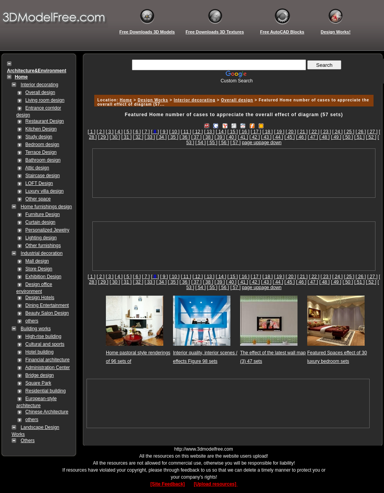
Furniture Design (42, 214)
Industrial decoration (41, 253)
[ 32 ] (138, 137)
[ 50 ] (347, 137)
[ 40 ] (231, 137)
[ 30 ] (115, 137)
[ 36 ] (185, 137)
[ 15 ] (232, 131)
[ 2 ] (100, 131)
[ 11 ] (186, 131)
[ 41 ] (243, 137)
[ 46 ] (301, 137)
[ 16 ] (244, 131)
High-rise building (43, 336)
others (31, 321)
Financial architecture (47, 359)
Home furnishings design (46, 206)
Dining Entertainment (47, 305)
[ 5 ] (127, 131)
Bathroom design (43, 160)
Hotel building (39, 352)
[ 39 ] (219, 137)
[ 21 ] (303, 131)
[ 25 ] (349, 131)
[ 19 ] (279, 131)
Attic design (37, 168)
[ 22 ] (314, 131)
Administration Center (47, 367)
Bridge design (39, 375)
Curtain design (40, 222)
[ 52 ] (371, 137)
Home (126, 100)
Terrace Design (41, 152)
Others (28, 440)
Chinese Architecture (46, 412)
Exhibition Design (43, 276)
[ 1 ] (91, 131)
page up (250, 142)
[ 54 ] (200, 142)
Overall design (40, 92)
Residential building (45, 391)
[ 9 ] (164, 131)
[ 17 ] (256, 131)
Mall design (37, 261)
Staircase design (42, 175)
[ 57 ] (235, 142)
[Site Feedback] (167, 484)
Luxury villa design (44, 191)
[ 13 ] (209, 131)
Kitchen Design (41, 129)
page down (270, 142)
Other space (37, 199)
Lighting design (41, 237)
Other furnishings (43, 245)
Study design (38, 136)
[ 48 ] (324, 137)
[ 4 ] (119, 131)
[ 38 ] (208, 137)
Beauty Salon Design (47, 313)
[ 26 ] (361, 131)
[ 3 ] (110, 131)
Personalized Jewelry (47, 230)
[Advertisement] (234, 173)
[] (155, 131)
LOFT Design (39, 183)
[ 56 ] (224, 142)
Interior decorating (39, 84)
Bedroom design (42, 144)
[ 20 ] (290, 131)
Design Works (153, 100)
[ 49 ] (336, 137)
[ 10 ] (174, 131)
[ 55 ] (212, 142)
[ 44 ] (278, 137)
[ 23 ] (326, 131)
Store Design (38, 269)
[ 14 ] (221, 131)
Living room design (44, 100)
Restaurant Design (44, 121)
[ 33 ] (150, 137)
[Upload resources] (216, 484)
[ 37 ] (196, 137)
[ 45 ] (289, 137)
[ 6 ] (137, 131)
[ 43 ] (266, 137)
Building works (35, 328)
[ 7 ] (146, 131)
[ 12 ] (197, 131)
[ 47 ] (313, 137)
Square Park (38, 383)
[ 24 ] (337, 131)
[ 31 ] (126, 137)
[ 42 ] (254, 137)
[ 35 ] (173, 137)
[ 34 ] (161, 137)
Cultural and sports (44, 344)
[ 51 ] (359, 137)
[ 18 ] (267, 131)
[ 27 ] (372, 131)
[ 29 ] (103, 137)
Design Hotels (39, 297)
